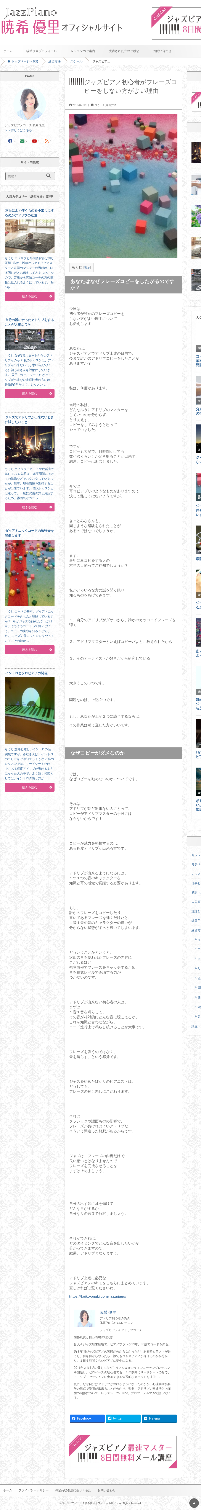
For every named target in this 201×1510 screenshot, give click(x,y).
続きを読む (29, 296)
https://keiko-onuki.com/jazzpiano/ (98, 1296)
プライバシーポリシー (33, 1490)
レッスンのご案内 (83, 51)
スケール (76, 61)
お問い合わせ (162, 51)
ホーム (8, 51)
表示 (87, 267)
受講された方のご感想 (124, 51)
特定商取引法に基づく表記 (73, 1490)
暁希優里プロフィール (41, 51)
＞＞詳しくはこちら (18, 130)
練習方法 (54, 61)
